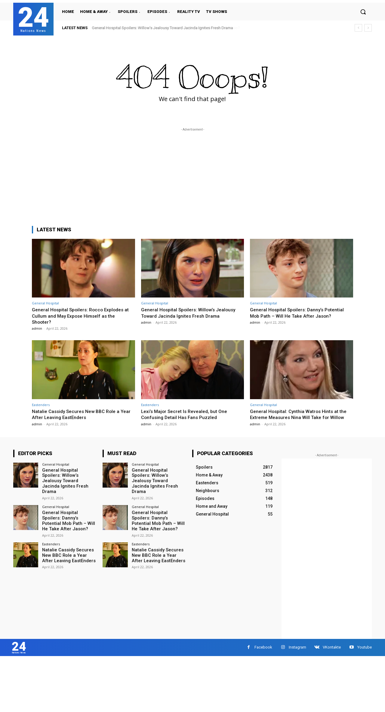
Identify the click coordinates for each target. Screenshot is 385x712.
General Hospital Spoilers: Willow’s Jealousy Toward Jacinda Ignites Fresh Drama (162, 28)
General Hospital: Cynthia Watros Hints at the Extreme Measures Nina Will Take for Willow (297, 417)
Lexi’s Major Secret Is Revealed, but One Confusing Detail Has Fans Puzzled (187, 414)
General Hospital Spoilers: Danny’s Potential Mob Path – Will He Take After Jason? (300, 313)
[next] (368, 28)
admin (37, 328)
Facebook (263, 654)
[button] (363, 11)
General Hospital (45, 303)
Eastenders (41, 404)
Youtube (364, 654)
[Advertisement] (192, 175)
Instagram (297, 654)
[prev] (358, 28)
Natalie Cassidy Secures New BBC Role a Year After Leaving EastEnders (79, 414)
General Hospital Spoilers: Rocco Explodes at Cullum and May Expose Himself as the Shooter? (81, 316)
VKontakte (332, 654)
